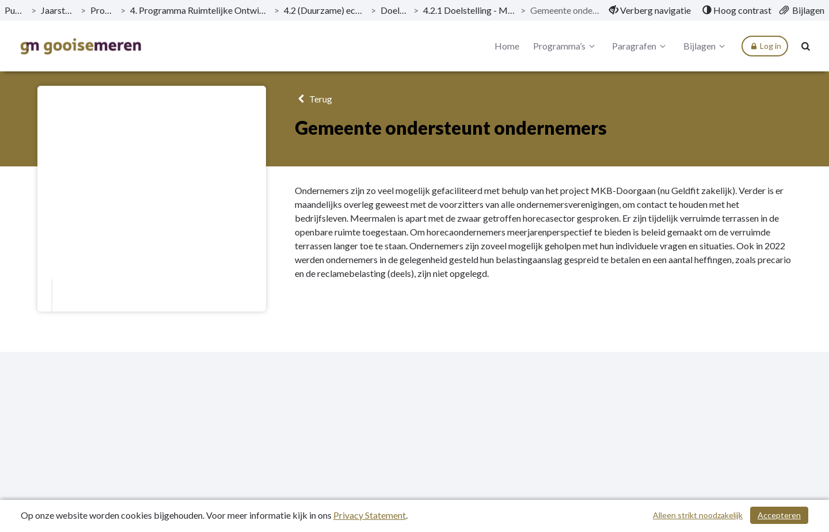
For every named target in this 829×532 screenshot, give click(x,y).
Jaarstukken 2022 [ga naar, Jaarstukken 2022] (58, 10)
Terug (313, 98)
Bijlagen (705, 46)
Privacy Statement (369, 515)
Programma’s (565, 46)
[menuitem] (650, 10)
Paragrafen (640, 46)
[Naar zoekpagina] (806, 46)
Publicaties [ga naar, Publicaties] (15, 10)
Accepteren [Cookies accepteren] (779, 515)
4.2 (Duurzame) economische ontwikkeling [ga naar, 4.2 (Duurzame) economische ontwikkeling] (325, 10)
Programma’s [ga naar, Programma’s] (103, 10)
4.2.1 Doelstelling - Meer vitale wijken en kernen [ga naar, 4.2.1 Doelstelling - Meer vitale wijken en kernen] (469, 10)
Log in (764, 46)
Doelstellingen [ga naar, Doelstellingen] (395, 10)
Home (507, 45)
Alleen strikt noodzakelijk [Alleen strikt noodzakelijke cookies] (698, 515)
